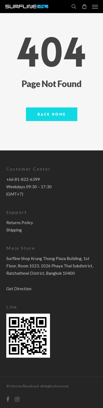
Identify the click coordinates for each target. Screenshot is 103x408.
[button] (95, 6)
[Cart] (84, 6)
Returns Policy (19, 222)
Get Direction (18, 288)
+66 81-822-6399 (23, 179)
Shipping (14, 229)
